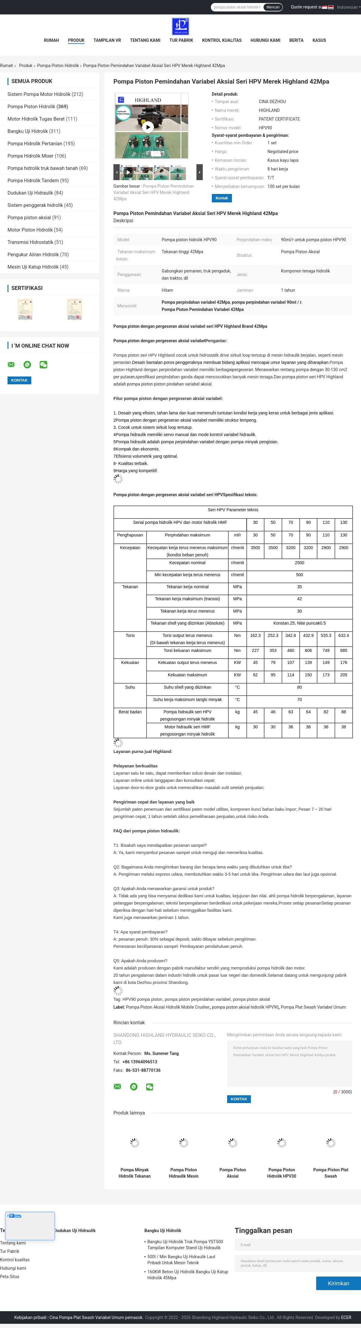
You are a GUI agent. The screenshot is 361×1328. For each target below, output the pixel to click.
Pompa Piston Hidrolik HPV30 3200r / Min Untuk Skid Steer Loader (282, 1173)
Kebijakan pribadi (30, 1317)
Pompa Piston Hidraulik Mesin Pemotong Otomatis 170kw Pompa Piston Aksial (183, 1173)
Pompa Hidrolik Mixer (31, 156)
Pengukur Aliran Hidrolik (33, 254)
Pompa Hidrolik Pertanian (35, 143)
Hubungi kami (265, 40)
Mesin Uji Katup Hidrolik (33, 267)
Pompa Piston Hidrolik (58, 65)
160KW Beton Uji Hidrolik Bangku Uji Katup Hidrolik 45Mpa (187, 1274)
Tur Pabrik (181, 40)
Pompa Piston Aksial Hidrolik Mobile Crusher (168, 1007)
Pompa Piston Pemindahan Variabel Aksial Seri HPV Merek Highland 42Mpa (153, 192)
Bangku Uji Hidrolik (28, 131)
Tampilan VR (107, 40)
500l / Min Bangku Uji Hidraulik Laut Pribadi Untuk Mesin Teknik (181, 1259)
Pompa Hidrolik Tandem (33, 180)
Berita (296, 40)
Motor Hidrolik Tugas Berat (36, 119)
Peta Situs (9, 1276)
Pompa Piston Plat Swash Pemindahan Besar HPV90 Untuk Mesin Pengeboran (331, 1173)
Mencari (273, 7)
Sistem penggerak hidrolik (35, 205)
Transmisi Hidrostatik (30, 242)
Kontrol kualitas (222, 40)
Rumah (51, 40)
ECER (346, 1317)
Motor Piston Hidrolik (30, 230)
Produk (76, 40)
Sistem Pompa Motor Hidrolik (39, 94)
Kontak (222, 198)
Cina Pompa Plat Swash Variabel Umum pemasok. (97, 1317)
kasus (319, 40)
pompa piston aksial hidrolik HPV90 (245, 1007)
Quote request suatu (310, 7)
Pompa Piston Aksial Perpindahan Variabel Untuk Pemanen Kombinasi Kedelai (232, 1173)
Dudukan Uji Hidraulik (30, 193)
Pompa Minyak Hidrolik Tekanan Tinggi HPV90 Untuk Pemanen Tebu (134, 1173)
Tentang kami (145, 40)
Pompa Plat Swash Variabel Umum (313, 1007)
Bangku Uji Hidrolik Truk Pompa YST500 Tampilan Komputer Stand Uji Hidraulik (185, 1244)
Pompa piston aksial (29, 217)
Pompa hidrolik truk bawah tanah (43, 168)
